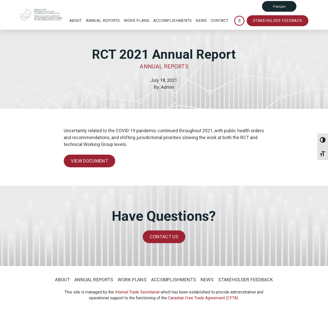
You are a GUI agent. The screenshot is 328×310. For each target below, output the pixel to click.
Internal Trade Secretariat (137, 292)
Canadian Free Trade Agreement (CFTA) (203, 298)
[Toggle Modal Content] (239, 21)
